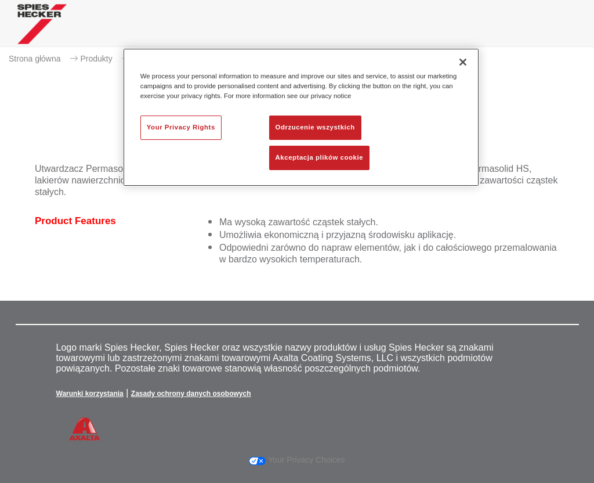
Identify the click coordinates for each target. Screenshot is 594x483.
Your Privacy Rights (181, 127)
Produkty (97, 58)
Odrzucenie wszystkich (315, 127)
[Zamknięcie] (463, 62)
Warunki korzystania (90, 394)
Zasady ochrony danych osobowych (191, 394)
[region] (301, 117)
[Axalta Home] (42, 32)
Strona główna (35, 58)
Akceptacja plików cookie (319, 157)
